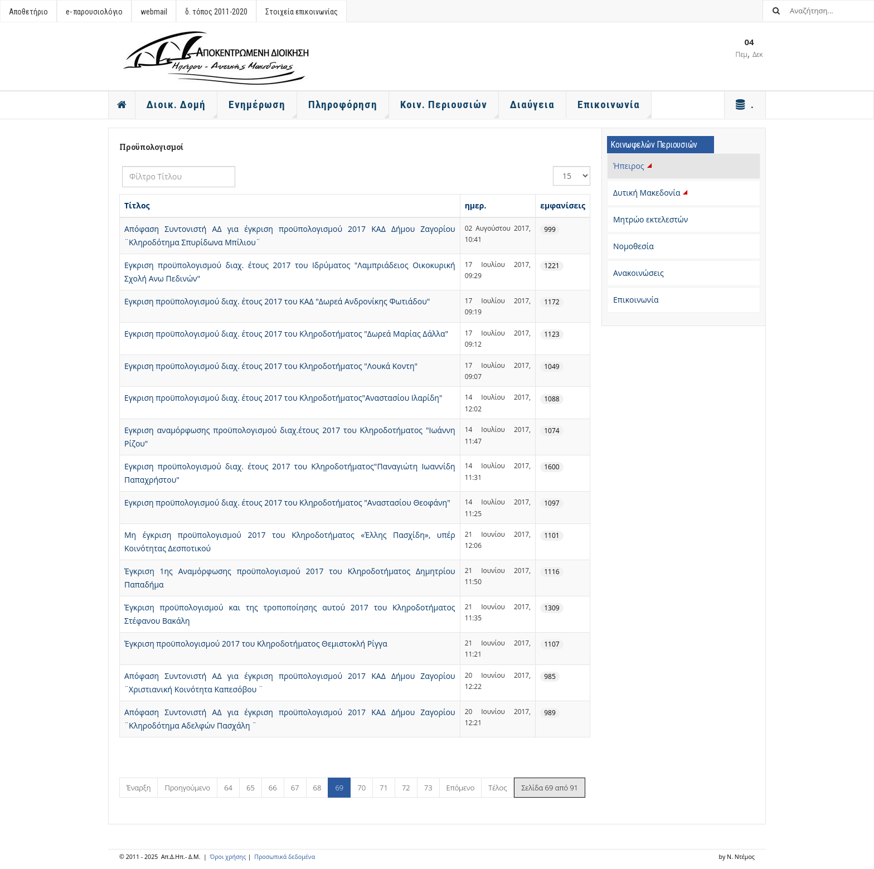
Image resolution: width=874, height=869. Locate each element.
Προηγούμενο (187, 788)
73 (428, 788)
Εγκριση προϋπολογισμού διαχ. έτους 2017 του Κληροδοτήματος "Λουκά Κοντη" (270, 366)
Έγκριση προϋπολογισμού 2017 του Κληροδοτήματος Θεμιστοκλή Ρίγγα (255, 643)
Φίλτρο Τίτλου (122, 166)
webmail (153, 11)
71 (384, 788)
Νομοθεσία (633, 246)
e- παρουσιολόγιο (94, 11)
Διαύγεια (532, 104)
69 (339, 788)
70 (361, 788)
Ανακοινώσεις (638, 273)
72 (406, 788)
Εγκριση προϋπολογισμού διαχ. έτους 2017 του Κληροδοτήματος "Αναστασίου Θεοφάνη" (287, 502)
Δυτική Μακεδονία (651, 192)
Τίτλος (137, 205)
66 (273, 788)
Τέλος (497, 788)
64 (228, 788)
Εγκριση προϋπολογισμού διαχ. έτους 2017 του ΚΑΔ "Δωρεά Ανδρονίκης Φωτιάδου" (277, 301)
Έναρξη (138, 788)
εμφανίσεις (562, 205)
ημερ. (476, 205)
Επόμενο (460, 788)
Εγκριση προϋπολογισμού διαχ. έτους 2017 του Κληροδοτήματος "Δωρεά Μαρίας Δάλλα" (286, 333)
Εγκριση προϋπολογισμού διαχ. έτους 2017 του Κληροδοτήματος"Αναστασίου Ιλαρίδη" (283, 397)
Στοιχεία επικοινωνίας (301, 11)
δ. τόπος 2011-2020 (216, 11)
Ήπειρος (633, 166)
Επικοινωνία (635, 299)
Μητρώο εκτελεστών (650, 219)
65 (250, 788)
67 (295, 788)
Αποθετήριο (28, 11)
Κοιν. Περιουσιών (449, 108)
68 (317, 788)
